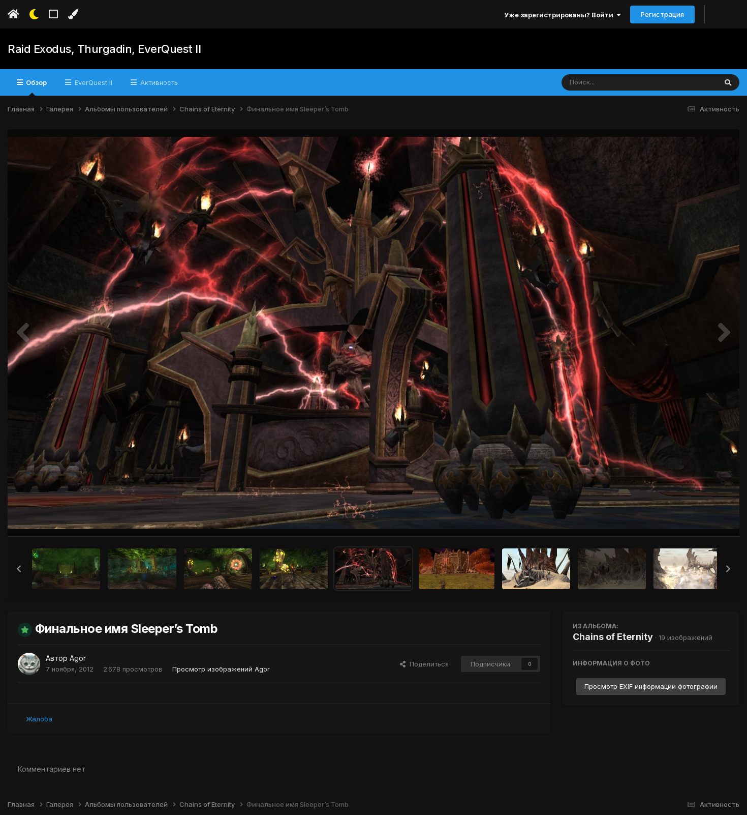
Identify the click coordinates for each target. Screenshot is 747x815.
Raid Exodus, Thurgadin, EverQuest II (104, 48)
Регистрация (662, 14)
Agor (78, 658)
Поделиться (424, 664)
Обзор (35, 87)
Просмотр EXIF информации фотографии (651, 686)
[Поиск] (620, 82)
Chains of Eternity (613, 636)
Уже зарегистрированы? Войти (562, 15)
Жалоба (39, 719)
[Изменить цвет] (73, 14)
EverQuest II (92, 82)
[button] (19, 569)
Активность (158, 82)
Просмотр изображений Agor (221, 668)
